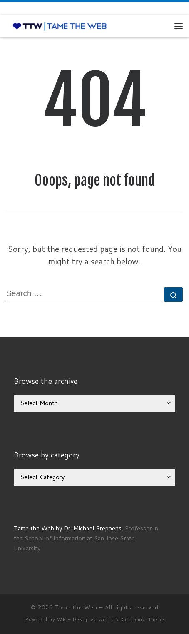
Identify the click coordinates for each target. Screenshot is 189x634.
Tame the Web (76, 607)
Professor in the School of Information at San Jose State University (86, 538)
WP (61, 619)
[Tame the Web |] (59, 26)
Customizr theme (143, 619)
